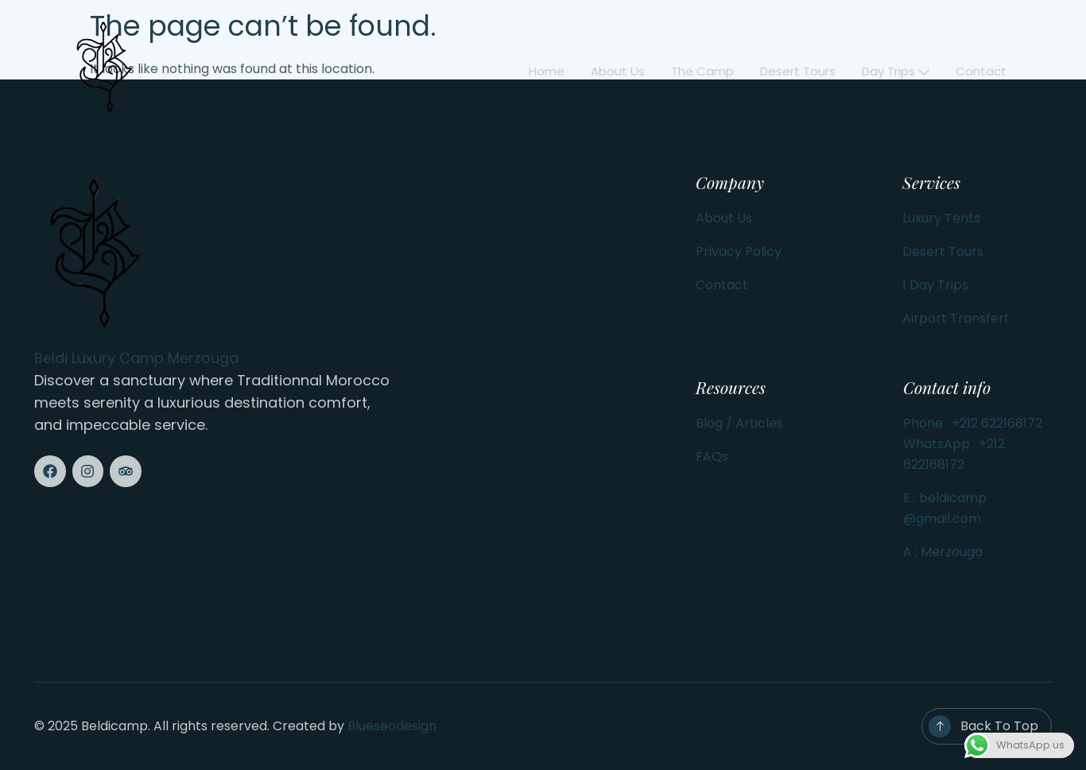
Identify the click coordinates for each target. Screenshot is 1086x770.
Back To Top (999, 726)
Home (550, 71)
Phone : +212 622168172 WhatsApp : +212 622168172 (972, 444)
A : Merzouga (943, 552)
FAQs (712, 456)
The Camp (704, 71)
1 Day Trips (935, 285)
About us (621, 71)
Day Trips (896, 71)
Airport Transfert (956, 318)
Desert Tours (799, 71)
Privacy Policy (739, 251)
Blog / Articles (739, 423)
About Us (724, 218)
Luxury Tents (941, 218)
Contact (981, 71)
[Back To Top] (940, 726)
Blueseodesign (391, 726)
